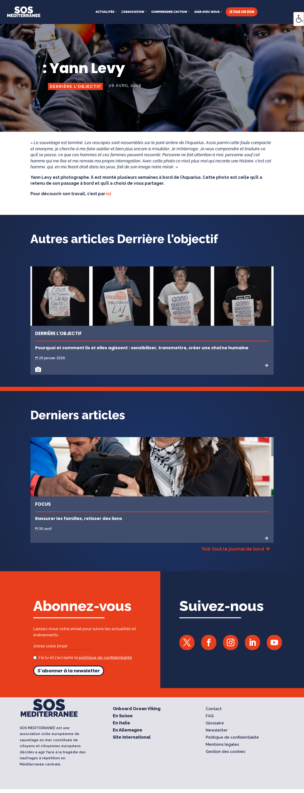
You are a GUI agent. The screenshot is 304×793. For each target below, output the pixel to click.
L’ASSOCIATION (132, 12)
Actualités (104, 12)
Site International (132, 738)
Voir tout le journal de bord (233, 549)
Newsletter (217, 730)
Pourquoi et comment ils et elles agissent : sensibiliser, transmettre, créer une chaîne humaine (141, 348)
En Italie (121, 723)
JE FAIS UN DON (241, 12)
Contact (214, 709)
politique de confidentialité (105, 657)
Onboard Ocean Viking (137, 709)
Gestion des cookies (225, 752)
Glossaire (215, 723)
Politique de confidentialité (232, 738)
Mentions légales (222, 745)
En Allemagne (127, 730)
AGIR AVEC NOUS (207, 12)
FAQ (210, 716)
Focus (43, 504)
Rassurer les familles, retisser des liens (78, 518)
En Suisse (123, 716)
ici (108, 193)
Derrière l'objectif (75, 86)
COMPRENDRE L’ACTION (169, 12)
